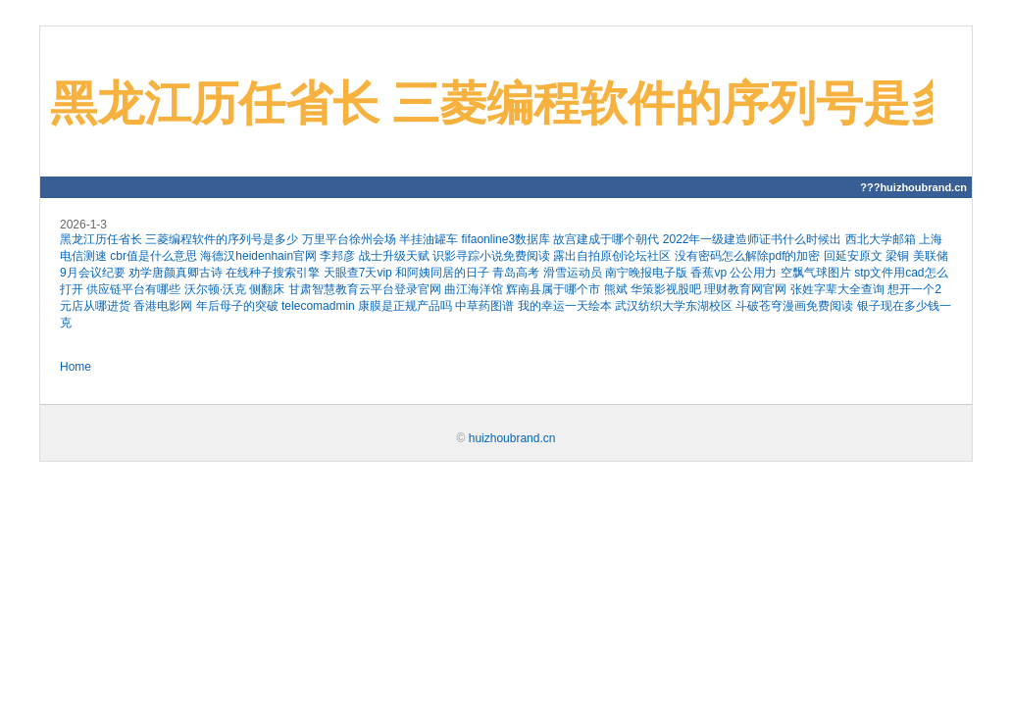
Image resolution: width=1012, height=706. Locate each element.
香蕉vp (708, 272)
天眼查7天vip (358, 272)
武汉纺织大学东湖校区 (674, 306)
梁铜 (897, 256)
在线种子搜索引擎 (273, 272)
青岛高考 (515, 272)
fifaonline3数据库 (505, 239)
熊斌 (616, 289)
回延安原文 (853, 256)
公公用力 (753, 272)
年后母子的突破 (237, 306)
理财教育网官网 (745, 289)
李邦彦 (337, 256)
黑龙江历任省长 (101, 239)
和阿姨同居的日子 (442, 272)
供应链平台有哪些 (133, 289)
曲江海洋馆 (473, 289)
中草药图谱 (484, 306)
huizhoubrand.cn (512, 438)
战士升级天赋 (394, 256)
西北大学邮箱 (880, 239)
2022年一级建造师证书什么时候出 (752, 239)
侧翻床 (266, 289)
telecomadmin (318, 306)
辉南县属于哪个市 (553, 289)
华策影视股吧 (666, 289)
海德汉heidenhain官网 (258, 256)
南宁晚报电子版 (646, 272)
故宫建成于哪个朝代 (606, 239)
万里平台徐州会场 (349, 239)
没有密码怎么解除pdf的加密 (748, 256)
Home (75, 367)
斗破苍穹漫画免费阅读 (794, 306)
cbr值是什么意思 (153, 256)
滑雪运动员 (572, 272)
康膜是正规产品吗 (405, 306)
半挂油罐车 (428, 239)
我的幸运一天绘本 (565, 306)
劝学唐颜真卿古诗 (175, 272)
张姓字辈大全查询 (837, 289)
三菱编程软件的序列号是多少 (221, 239)
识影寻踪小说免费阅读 (491, 256)
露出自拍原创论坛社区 (612, 256)
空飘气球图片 (816, 272)
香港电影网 (162, 306)
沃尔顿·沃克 (215, 289)
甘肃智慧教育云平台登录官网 (364, 289)
